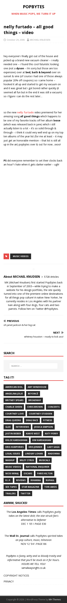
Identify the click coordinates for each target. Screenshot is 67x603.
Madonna (54, 453)
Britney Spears (14, 400)
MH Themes (55, 599)
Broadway (34, 400)
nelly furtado (25, 112)
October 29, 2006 (16, 39)
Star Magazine (30, 486)
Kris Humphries (14, 446)
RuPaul (50, 480)
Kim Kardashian (41, 440)
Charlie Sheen (13, 406)
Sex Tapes (11, 486)
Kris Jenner (35, 446)
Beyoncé (33, 393)
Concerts (53, 406)
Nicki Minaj (12, 473)
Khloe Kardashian (16, 440)
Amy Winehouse (37, 387)
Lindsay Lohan (34, 453)
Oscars (28, 473)
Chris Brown (35, 406)
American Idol (14, 387)
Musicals (44, 460)
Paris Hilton (45, 473)
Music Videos (20, 256)
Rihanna (36, 480)
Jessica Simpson (43, 426)
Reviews (21, 480)
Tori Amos (50, 486)
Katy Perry (51, 433)
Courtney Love (14, 413)
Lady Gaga (53, 446)
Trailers (10, 493)
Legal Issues (12, 453)
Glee (8, 426)
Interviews (22, 426)
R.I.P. (8, 480)
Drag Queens (13, 420)
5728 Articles (51, 276)
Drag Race (32, 420)
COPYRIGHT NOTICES (16, 575)
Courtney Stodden (40, 413)
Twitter (25, 493)
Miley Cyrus (27, 460)
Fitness (47, 420)
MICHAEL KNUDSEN (40, 39)
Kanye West (33, 433)
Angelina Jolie (14, 393)
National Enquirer (37, 466)
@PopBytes (51, 308)
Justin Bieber (13, 433)
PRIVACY (9, 581)
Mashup (10, 460)
